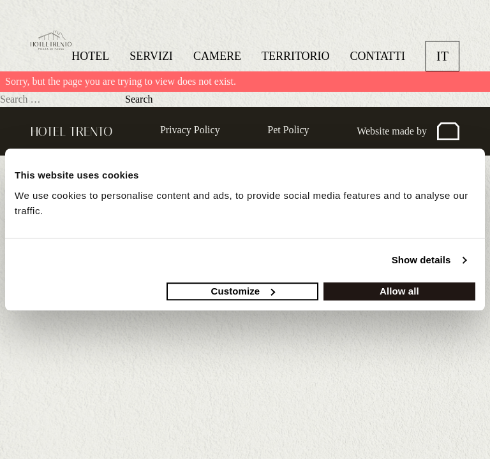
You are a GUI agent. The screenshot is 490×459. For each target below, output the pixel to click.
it (442, 56)
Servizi (151, 56)
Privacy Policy (190, 129)
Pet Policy (288, 129)
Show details (421, 259)
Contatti (378, 56)
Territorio (296, 56)
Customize (243, 291)
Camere (217, 56)
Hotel (90, 56)
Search (139, 99)
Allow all (399, 291)
